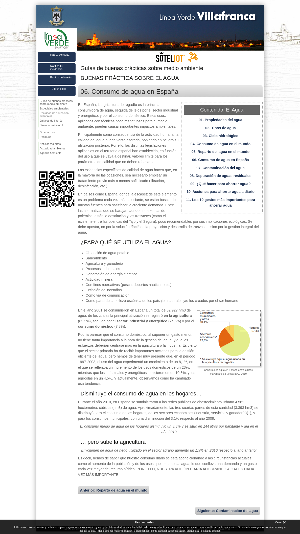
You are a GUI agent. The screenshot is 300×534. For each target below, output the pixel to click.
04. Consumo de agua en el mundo (220, 144)
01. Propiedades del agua (220, 120)
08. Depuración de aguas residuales (220, 176)
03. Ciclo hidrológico (221, 136)
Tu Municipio (58, 88)
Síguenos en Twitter (49, 163)
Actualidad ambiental (52, 148)
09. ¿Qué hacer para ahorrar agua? (220, 184)
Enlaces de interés (51, 120)
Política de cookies (209, 530)
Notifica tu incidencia (56, 67)
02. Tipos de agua (220, 128)
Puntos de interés (61, 77)
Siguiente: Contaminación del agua (227, 511)
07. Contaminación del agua (220, 168)
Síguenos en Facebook (41, 163)
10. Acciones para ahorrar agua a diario (221, 192)
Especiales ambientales (54, 108)
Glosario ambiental (51, 125)
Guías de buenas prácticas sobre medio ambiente (56, 102)
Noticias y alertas (50, 143)
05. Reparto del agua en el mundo (221, 152)
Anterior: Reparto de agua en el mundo (113, 490)
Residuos (45, 136)
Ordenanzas (47, 132)
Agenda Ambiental (51, 152)
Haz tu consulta (60, 54)
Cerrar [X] (280, 522)
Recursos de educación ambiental (54, 115)
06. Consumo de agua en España (220, 160)
